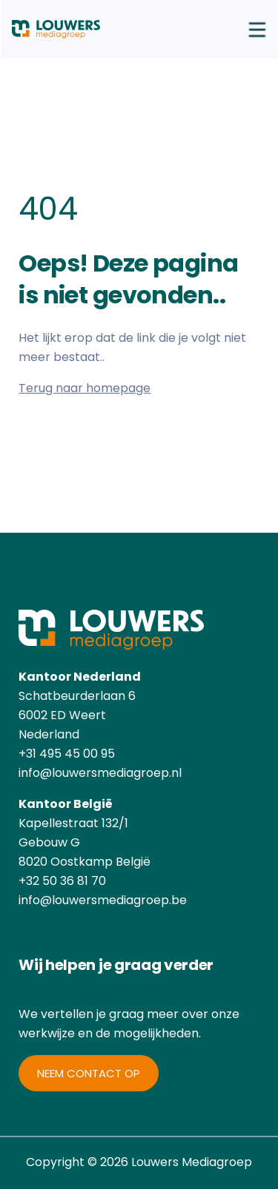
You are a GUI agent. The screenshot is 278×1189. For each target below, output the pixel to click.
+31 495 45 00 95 (67, 753)
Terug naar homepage (84, 388)
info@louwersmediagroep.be (103, 900)
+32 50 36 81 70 (62, 880)
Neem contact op (88, 1073)
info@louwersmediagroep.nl (100, 772)
